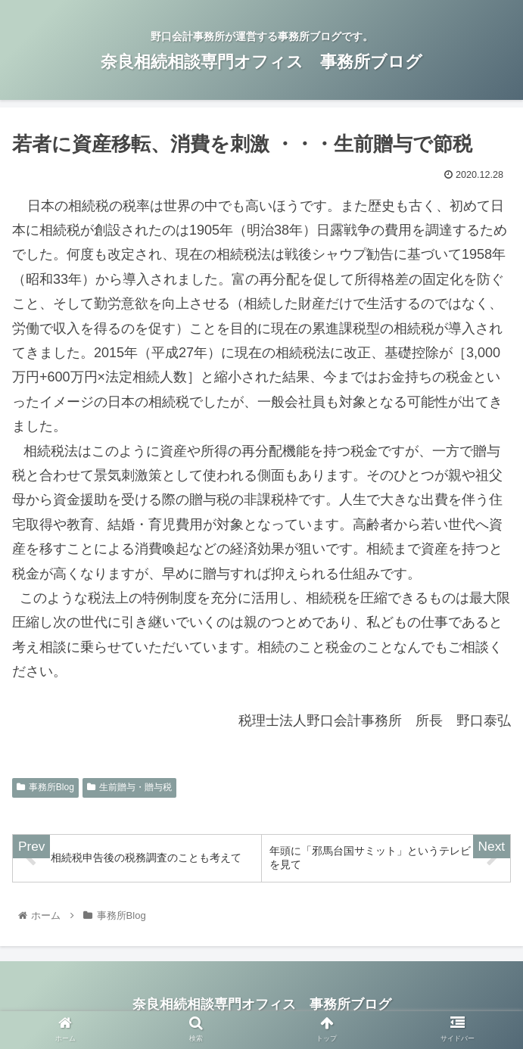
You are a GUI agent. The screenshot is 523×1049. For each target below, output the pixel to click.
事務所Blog (45, 787)
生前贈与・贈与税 (129, 787)
